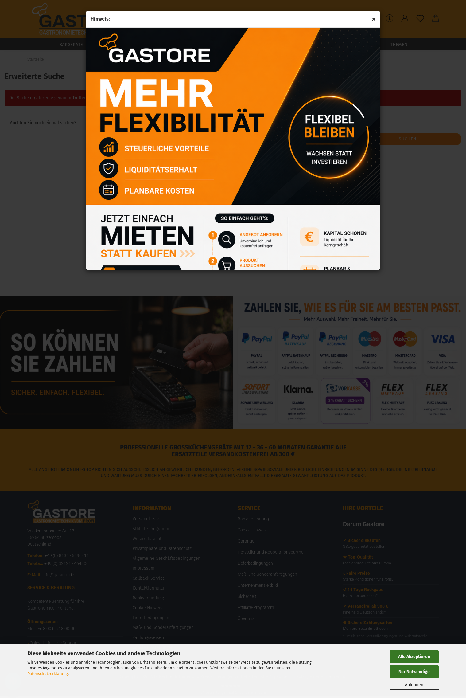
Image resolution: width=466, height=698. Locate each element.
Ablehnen (414, 685)
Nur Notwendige (414, 671)
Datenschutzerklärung (47, 673)
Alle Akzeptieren (414, 656)
